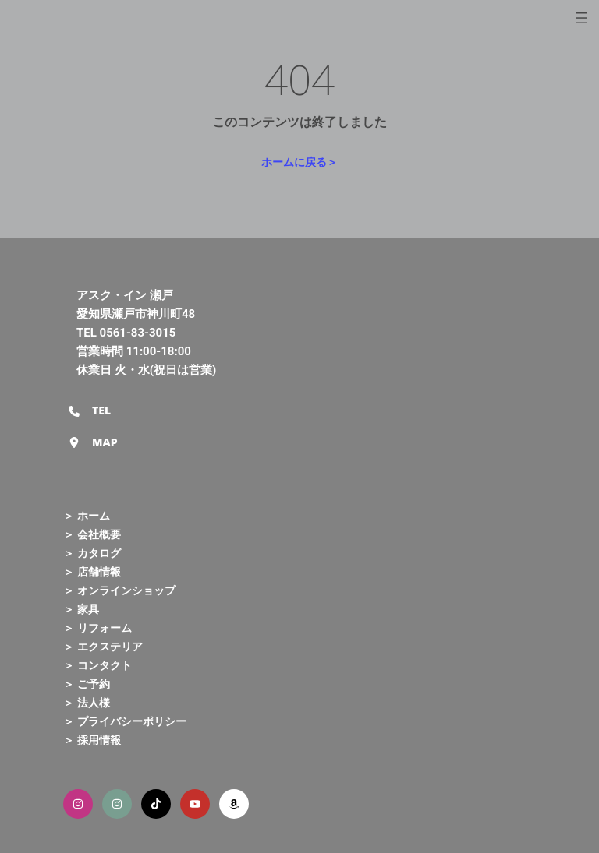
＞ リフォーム (97, 627)
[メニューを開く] (581, 18)
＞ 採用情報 (92, 739)
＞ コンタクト (97, 664)
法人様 (93, 702)
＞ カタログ (92, 552)
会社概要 (99, 534)
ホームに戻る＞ (299, 161)
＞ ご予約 (86, 683)
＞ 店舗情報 (92, 571)
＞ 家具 (81, 608)
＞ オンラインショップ (119, 590)
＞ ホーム (86, 515)
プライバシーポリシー (131, 721)
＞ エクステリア (103, 646)
